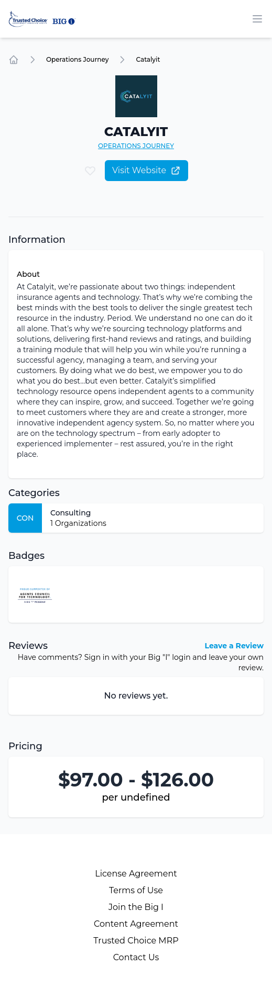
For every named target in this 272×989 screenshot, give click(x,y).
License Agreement (136, 874)
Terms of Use (136, 890)
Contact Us (136, 957)
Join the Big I (136, 907)
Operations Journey (77, 59)
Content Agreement (136, 924)
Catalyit (148, 59)
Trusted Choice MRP (135, 941)
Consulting (70, 513)
